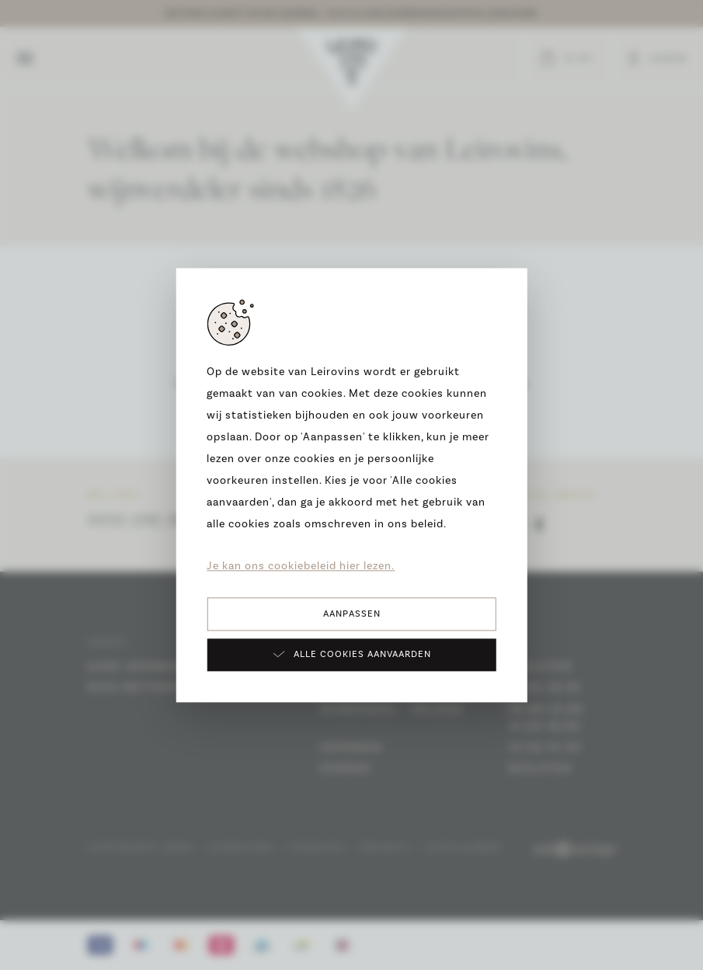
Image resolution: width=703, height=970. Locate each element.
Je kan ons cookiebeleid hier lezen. (301, 566)
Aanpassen (352, 614)
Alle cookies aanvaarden (351, 654)
